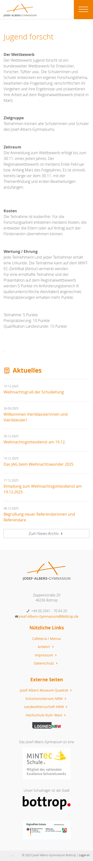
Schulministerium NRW (46, 698)
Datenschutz (46, 663)
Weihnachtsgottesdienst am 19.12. (35, 442)
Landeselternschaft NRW (46, 706)
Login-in (84, 855)
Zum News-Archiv (46, 533)
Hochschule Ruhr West (46, 715)
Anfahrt (46, 646)
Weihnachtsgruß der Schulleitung (34, 392)
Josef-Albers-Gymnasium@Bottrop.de (48, 616)
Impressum (46, 655)
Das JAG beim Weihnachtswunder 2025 (38, 464)
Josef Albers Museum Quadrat (46, 690)
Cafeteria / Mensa (46, 638)
